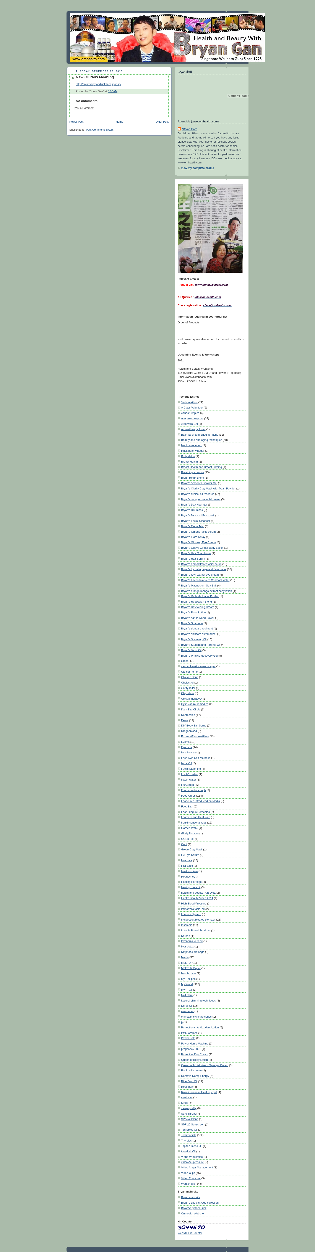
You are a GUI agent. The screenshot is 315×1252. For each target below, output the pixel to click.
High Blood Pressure (193, 903)
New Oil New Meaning (95, 77)
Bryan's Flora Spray (193, 537)
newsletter (187, 1011)
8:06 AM (112, 91)
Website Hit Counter (190, 1233)
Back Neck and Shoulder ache (199, 434)
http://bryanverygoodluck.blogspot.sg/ (98, 84)
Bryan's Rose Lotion (193, 612)
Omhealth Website (192, 1213)
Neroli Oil (186, 1005)
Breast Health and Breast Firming (201, 467)
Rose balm (187, 1086)
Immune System (191, 914)
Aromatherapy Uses (193, 429)
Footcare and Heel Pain (195, 817)
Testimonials (188, 1135)
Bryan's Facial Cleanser (195, 520)
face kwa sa (188, 752)
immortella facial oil (193, 909)
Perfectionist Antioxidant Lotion (200, 1027)
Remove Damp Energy (195, 1075)
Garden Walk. (189, 828)
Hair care (186, 860)
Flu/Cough (187, 784)
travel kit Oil (188, 1151)
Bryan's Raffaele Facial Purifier (200, 596)
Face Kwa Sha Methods (195, 757)
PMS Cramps (189, 1033)
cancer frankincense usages (198, 666)
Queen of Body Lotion (194, 1059)
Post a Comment (84, 108)
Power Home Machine (194, 1043)
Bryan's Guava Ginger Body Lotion (202, 547)
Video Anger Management (197, 1167)
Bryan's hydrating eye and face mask (203, 569)
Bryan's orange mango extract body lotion (206, 591)
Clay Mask (187, 693)
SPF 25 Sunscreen (192, 1124)
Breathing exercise (192, 472)
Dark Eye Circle (190, 709)
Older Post (162, 121)
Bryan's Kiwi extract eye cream (200, 574)
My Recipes (188, 978)
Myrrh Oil (186, 989)
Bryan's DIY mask (192, 510)
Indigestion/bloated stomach (198, 919)
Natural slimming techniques (198, 1000)
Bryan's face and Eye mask (197, 515)
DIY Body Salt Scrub (193, 725)
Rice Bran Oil (189, 1081)
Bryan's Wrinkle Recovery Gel (199, 655)
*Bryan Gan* (189, 129)
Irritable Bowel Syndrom (195, 930)
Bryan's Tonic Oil (191, 650)
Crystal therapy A (191, 698)
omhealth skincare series (196, 1016)
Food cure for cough (193, 790)
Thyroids (186, 1140)
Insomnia (186, 925)
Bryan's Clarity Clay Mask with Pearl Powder (208, 488)
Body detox (188, 456)
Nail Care (187, 995)
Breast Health (189, 461)
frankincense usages (193, 822)
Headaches (188, 876)
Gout (184, 844)
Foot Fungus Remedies (195, 812)
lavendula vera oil (192, 941)
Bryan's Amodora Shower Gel (199, 483)
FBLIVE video (189, 774)
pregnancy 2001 (191, 1049)
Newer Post (76, 121)
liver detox (187, 946)
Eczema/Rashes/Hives (195, 736)
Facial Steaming (191, 768)
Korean (185, 935)
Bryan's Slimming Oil (193, 639)
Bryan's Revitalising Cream (197, 607)
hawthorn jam (189, 871)
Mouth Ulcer (188, 973)
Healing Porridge (191, 881)
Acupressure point (192, 418)
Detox (184, 720)
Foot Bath (187, 806)
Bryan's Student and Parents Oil (200, 644)
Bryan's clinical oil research (197, 494)
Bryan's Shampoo (192, 623)
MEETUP (187, 962)
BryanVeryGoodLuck (193, 1208)
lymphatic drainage (192, 952)
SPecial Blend (189, 1119)
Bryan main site (190, 1197)
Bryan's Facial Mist (192, 526)
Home (119, 121)
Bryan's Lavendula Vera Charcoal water (205, 580)
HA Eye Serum (190, 855)
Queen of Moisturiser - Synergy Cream (204, 1065)
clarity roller (188, 688)
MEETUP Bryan (191, 968)
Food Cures (188, 795)
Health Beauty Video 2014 (197, 898)
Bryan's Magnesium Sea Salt (198, 585)
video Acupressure (192, 1162)
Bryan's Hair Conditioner (196, 553)
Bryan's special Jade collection (200, 1202)
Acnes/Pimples (190, 413)
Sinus (184, 1102)
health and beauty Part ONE (198, 892)
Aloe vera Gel (189, 423)
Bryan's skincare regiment (197, 628)
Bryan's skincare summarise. (198, 634)
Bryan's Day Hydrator (194, 504)
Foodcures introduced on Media (200, 801)
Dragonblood (189, 731)
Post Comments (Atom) (100, 129)
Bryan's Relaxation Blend (196, 601)
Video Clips (188, 1173)
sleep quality (188, 1108)
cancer (185, 660)
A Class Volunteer (192, 407)
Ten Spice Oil (189, 1129)
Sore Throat (188, 1113)
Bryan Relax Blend (192, 477)
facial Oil (186, 763)
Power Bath (188, 1038)
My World (187, 984)
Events (185, 741)
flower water (188, 779)
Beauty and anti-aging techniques (201, 439)
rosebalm (186, 1097)
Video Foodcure (191, 1178)
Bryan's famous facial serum (198, 531)
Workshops (188, 1183)
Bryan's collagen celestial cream (201, 499)
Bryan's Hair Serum (193, 558)
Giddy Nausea (190, 833)
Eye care (186, 747)
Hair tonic (187, 865)
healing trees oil (190, 887)
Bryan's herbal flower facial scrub (201, 564)
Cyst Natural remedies (194, 704)
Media (185, 957)
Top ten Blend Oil (191, 1146)
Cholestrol (187, 682)
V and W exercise (192, 1156)
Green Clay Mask (191, 849)
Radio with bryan (191, 1070)
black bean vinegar (192, 450)
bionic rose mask (191, 445)
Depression (188, 715)
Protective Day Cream (194, 1054)
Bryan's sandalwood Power (197, 617)
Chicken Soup (189, 677)
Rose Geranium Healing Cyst (199, 1092)
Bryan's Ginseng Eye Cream (198, 542)
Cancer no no (189, 671)
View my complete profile (197, 168)
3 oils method (189, 402)
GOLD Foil (187, 838)
